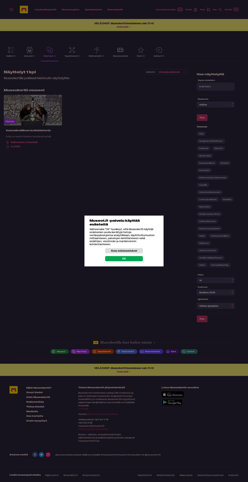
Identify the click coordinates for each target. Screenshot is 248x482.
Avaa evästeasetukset (124, 250)
